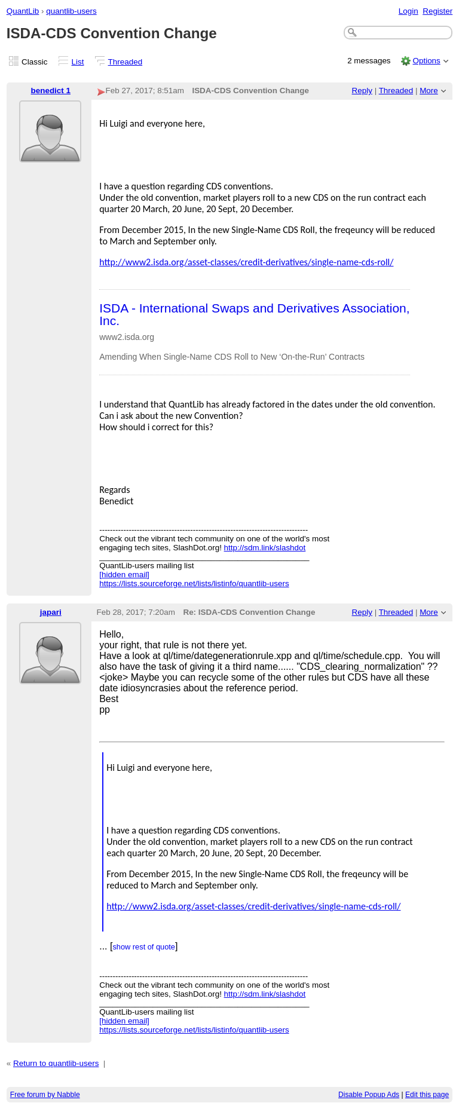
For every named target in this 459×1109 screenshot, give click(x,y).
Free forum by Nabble (45, 1094)
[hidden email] (124, 574)
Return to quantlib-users (56, 1063)
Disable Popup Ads (368, 1094)
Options (426, 60)
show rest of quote (143, 946)
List (78, 61)
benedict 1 (51, 90)
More (429, 90)
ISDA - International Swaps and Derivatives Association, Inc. (254, 314)
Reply (362, 90)
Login (408, 11)
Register (437, 11)
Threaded (125, 61)
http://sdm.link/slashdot (265, 547)
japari (51, 612)
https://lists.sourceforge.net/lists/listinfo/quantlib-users (194, 583)
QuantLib (23, 11)
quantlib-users (71, 11)
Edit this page (427, 1094)
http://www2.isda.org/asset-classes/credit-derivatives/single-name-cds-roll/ (246, 262)
